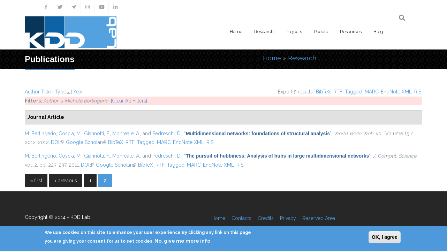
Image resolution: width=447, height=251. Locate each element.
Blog (378, 31)
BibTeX (323, 91)
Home (236, 31)
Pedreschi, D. (167, 133)
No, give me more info (182, 241)
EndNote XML (396, 91)
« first (36, 180)
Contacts (241, 218)
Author (32, 91)
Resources (351, 31)
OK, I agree (384, 237)
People (321, 31)
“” (257, 133)
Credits (266, 218)
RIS (417, 91)
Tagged (353, 91)
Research (264, 31)
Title (46, 91)
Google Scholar (86, 142)
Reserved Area (318, 218)
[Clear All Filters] (129, 101)
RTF (337, 91)
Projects (294, 31)
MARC (372, 91)
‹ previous (65, 180)
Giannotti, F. (97, 133)
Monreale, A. (126, 133)
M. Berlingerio (40, 133)
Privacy (288, 218)
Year (78, 91)
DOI (57, 142)
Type (60, 91)
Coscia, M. (70, 133)
